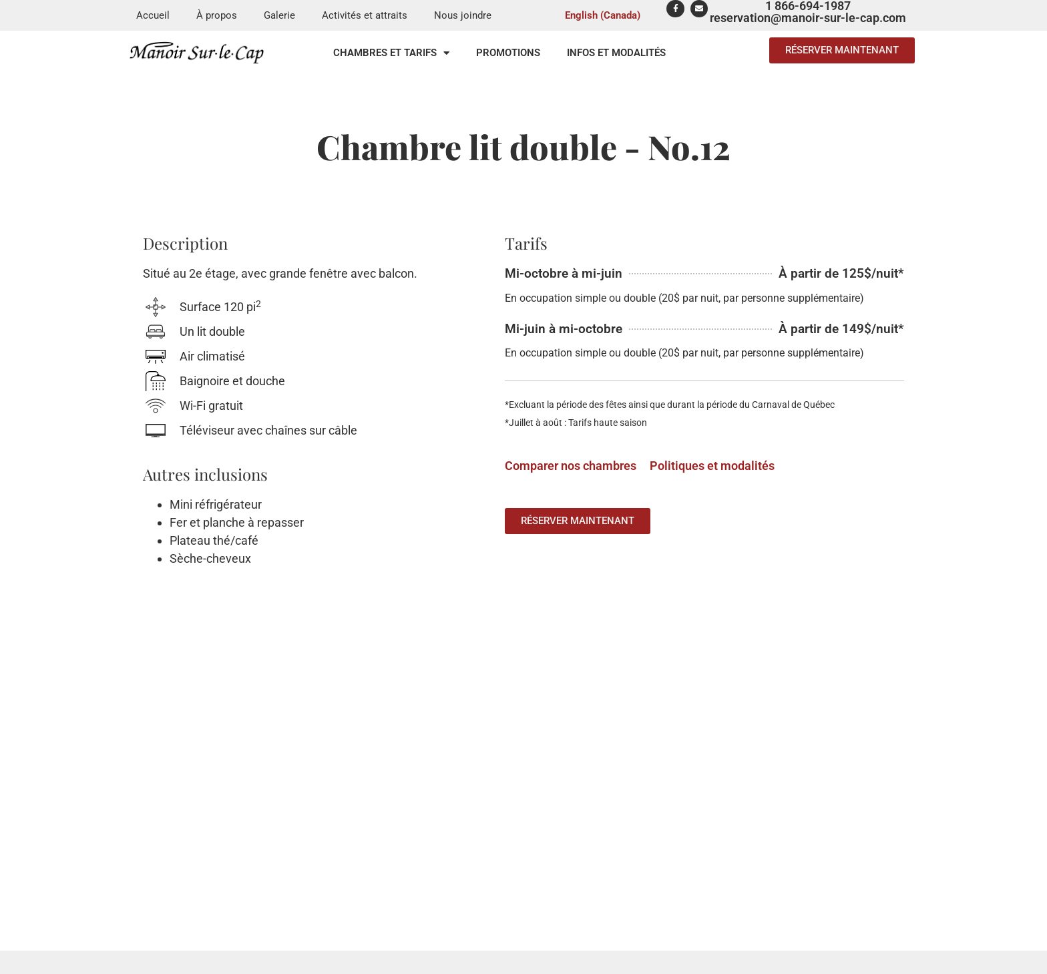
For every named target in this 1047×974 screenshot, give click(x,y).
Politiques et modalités (712, 466)
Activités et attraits (364, 15)
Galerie (279, 15)
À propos (216, 15)
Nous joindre (462, 15)
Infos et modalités (616, 53)
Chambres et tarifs (391, 53)
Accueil (153, 15)
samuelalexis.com (657, 966)
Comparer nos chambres (570, 466)
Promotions (508, 53)
